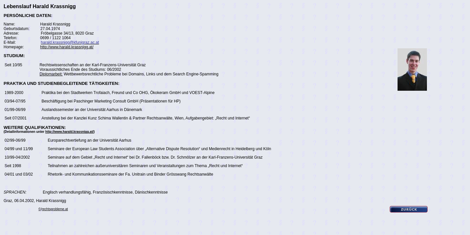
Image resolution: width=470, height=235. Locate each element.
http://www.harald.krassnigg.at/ (66, 47)
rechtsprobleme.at (55, 209)
